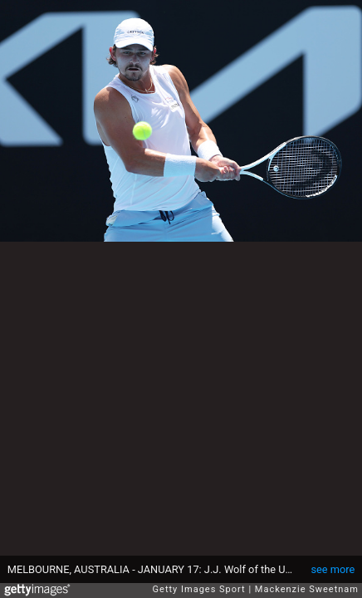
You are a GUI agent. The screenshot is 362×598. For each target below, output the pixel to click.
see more (333, 569)
